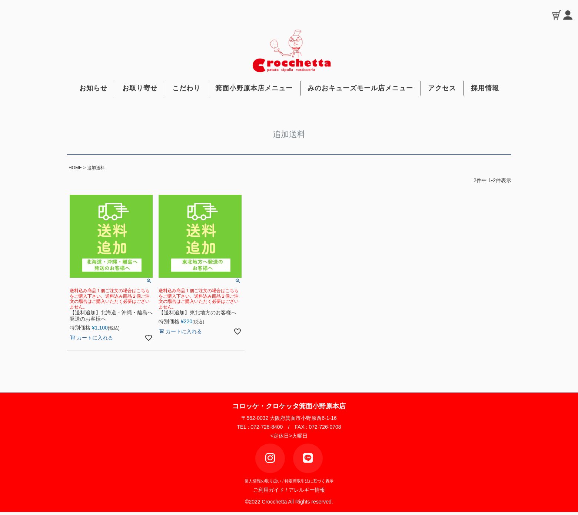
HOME (75, 167)
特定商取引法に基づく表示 (309, 481)
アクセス (442, 88)
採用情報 (485, 88)
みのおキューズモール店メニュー (360, 88)
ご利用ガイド (271, 490)
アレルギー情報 (307, 490)
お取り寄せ (139, 88)
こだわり (186, 88)
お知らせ (93, 88)
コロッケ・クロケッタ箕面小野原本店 (289, 406)
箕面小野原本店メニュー (254, 88)
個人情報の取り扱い (263, 481)
